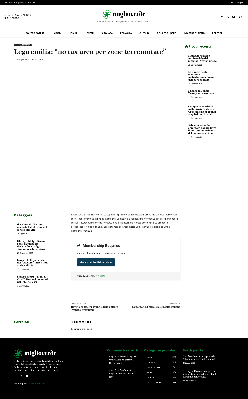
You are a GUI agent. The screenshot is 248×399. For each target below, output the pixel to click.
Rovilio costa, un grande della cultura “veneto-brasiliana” (94, 308)
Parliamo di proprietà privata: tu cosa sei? (121, 373)
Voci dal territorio (23, 45)
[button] (240, 17)
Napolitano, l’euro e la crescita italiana (156, 306)
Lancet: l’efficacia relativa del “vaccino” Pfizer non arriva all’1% (33, 263)
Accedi (101, 275)
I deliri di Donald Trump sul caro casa (201, 92)
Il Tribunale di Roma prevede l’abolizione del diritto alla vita (32, 227)
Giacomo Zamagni (36, 383)
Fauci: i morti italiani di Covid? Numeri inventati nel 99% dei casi (32, 279)
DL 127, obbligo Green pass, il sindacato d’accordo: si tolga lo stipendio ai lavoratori (31, 245)
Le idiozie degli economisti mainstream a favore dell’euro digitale (201, 76)
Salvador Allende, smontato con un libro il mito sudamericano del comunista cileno (202, 129)
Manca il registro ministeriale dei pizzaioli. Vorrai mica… (202, 58)
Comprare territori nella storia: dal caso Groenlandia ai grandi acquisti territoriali (202, 110)
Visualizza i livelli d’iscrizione (96, 262)
